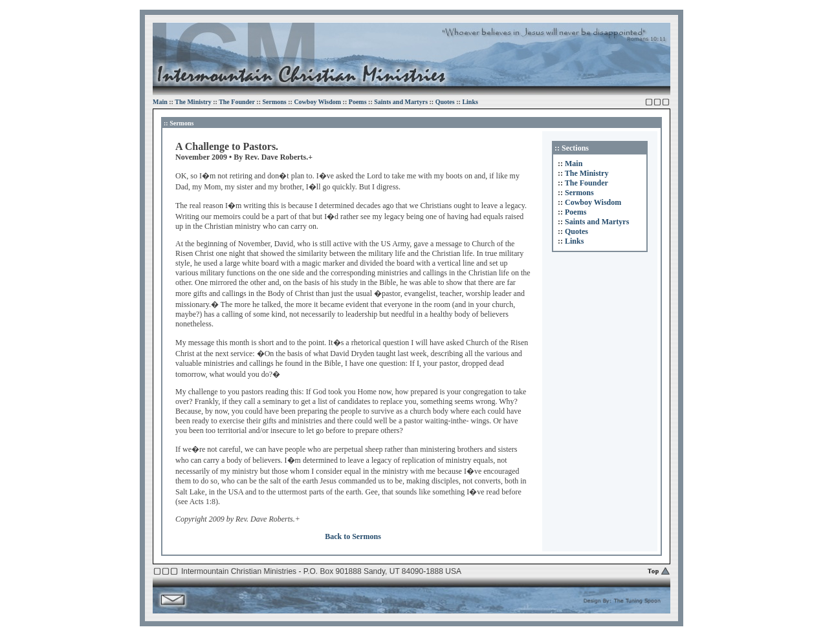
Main (160, 101)
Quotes (445, 101)
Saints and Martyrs (401, 101)
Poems (358, 101)
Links (469, 101)
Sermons (274, 101)
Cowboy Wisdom (317, 101)
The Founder (237, 101)
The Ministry (193, 101)
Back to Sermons (353, 536)
